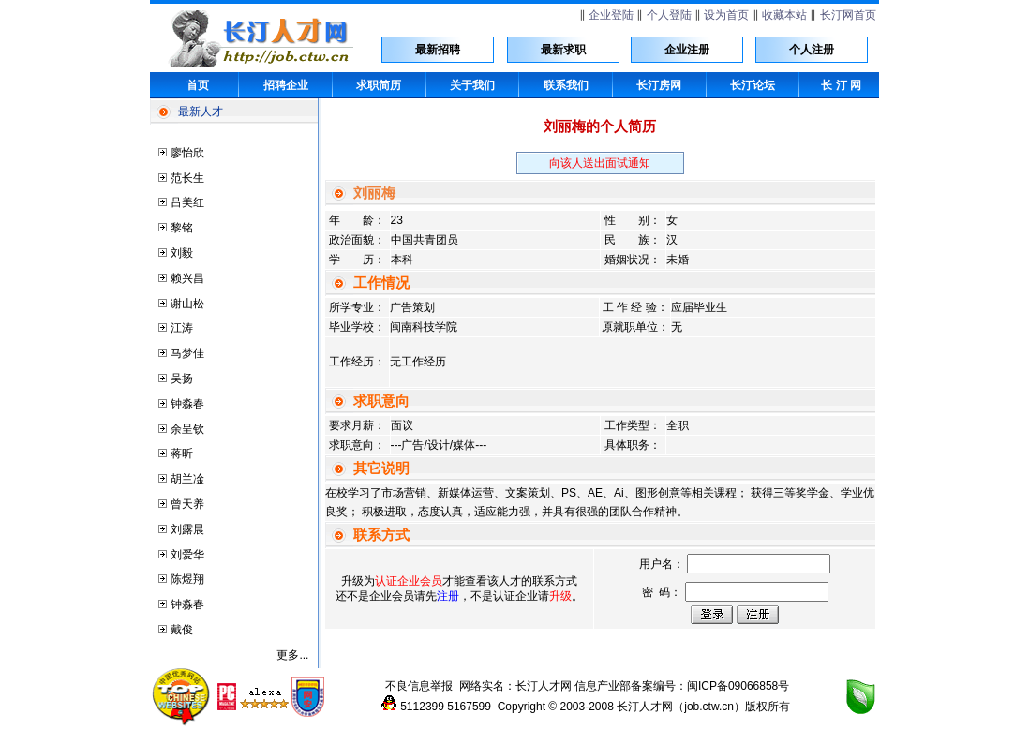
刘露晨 (187, 529)
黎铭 (182, 227)
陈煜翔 (187, 579)
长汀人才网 (543, 685)
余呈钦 (187, 429)
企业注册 (686, 49)
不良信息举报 (419, 685)
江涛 (182, 328)
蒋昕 (182, 453)
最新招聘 (437, 49)
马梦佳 (187, 353)
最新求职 (563, 49)
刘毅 (182, 253)
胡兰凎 (187, 478)
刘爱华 (187, 554)
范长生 (187, 178)
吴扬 (182, 378)
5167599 (469, 706)
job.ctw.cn (709, 706)
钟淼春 (187, 403)
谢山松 (187, 303)
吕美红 (187, 202)
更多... (292, 655)
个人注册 (811, 49)
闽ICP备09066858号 (738, 685)
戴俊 (182, 629)
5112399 (422, 706)
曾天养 (187, 504)
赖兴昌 (187, 278)
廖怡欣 (187, 152)
